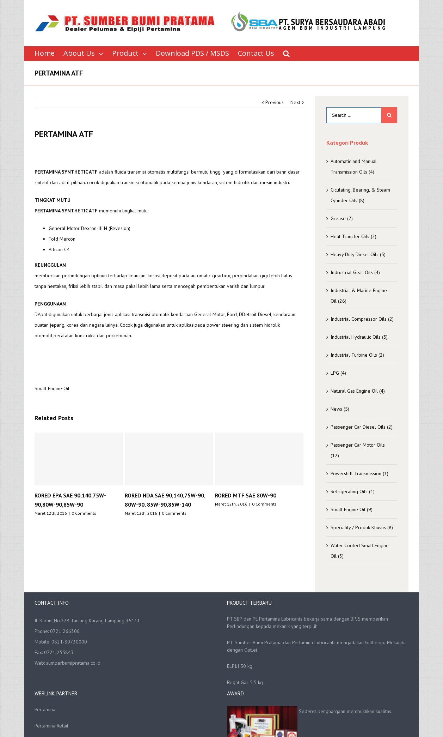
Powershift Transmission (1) (359, 473)
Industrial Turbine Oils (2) (357, 355)
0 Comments (84, 513)
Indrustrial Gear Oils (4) (355, 272)
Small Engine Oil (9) (352, 509)
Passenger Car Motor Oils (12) (358, 450)
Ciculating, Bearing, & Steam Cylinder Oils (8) (360, 195)
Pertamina (45, 709)
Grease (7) (342, 218)
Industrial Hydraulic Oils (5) (359, 337)
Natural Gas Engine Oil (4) (358, 391)
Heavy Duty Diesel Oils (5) (358, 254)
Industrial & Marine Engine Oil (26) (359, 295)
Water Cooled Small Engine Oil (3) (360, 550)
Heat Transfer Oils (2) (353, 236)
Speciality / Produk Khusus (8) (362, 527)
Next (295, 102)
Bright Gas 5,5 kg (245, 682)
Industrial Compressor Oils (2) (362, 319)
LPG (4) (338, 373)
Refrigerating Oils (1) (353, 491)
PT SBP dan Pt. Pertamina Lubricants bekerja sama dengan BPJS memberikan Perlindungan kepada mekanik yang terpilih (307, 622)
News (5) (340, 409)
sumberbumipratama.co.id (73, 663)
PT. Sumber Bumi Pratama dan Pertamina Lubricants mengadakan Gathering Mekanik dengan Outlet (315, 646)
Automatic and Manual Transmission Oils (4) (354, 166)
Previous (274, 102)
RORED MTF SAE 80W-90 (245, 495)
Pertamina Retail (51, 726)
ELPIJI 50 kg (239, 666)
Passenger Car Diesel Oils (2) (362, 427)
